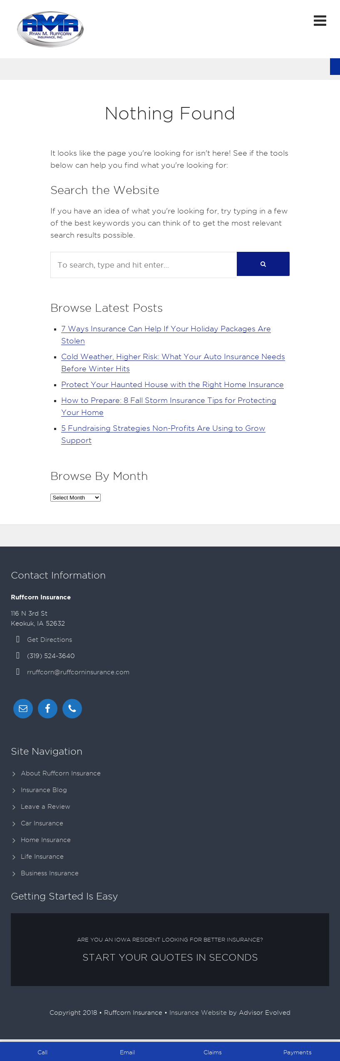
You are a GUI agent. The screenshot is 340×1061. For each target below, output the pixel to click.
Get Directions (49, 639)
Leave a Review (45, 806)
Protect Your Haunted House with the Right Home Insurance (172, 384)
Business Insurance (50, 873)
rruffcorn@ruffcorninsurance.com (78, 672)
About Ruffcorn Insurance (61, 773)
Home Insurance (46, 840)
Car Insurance (42, 823)
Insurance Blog (44, 790)
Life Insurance (42, 856)
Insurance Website (198, 1012)
